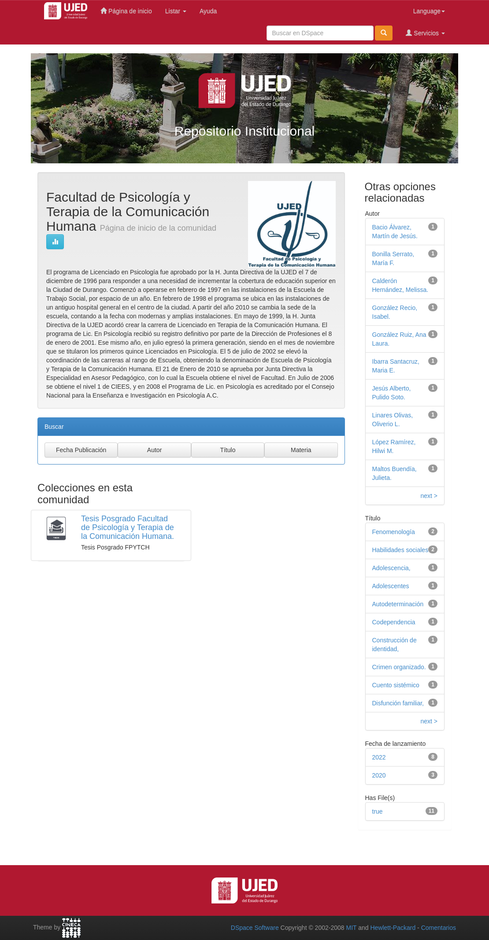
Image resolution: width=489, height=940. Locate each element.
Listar (175, 11)
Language (429, 11)
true (377, 811)
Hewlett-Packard (392, 927)
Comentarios (438, 927)
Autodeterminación (398, 604)
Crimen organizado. (399, 667)
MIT (351, 927)
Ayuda (208, 11)
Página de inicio (126, 11)
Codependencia (393, 622)
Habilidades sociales (400, 549)
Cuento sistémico (395, 685)
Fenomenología (393, 531)
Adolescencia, (391, 567)
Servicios (425, 33)
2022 (379, 757)
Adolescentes (390, 586)
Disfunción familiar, (398, 703)
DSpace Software (255, 927)
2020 (379, 775)
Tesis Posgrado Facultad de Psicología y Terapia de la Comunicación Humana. (127, 527)
